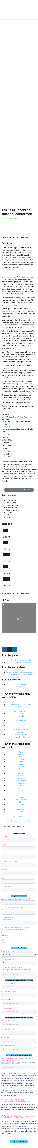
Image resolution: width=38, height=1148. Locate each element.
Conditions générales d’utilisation (19, 821)
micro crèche (6, 427)
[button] (19, 19)
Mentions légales (19, 816)
